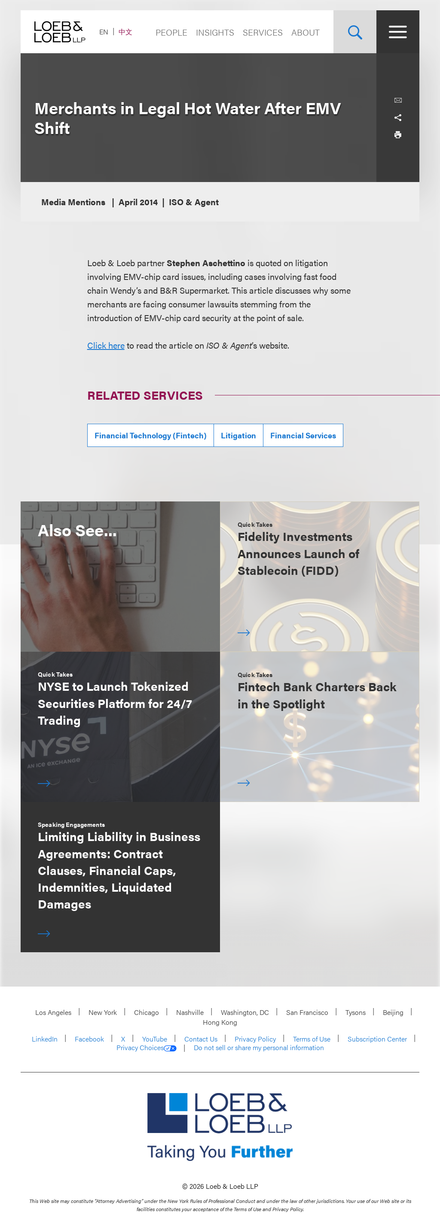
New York (103, 1012)
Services (263, 32)
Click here (106, 345)
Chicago (146, 1012)
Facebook (89, 1039)
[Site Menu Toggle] (397, 31)
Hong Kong (220, 1022)
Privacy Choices (146, 1047)
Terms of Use (311, 1039)
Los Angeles (53, 1012)
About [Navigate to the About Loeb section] (305, 32)
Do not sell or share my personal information (259, 1047)
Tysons (355, 1012)
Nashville (190, 1012)
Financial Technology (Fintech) (151, 435)
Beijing (393, 1012)
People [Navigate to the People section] (171, 32)
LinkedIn (45, 1039)
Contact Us (200, 1039)
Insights (215, 32)
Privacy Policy (255, 1039)
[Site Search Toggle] (354, 31)
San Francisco (307, 1012)
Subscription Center (377, 1039)
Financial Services (303, 435)
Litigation (238, 435)
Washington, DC (245, 1012)
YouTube (154, 1039)
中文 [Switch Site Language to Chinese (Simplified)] (125, 31)
